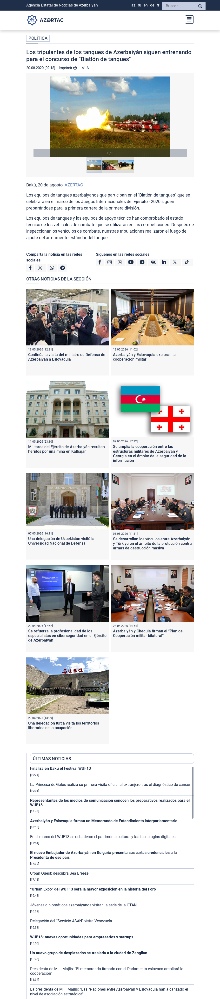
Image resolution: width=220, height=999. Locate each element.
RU (139, 5)
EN (146, 5)
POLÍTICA (37, 38)
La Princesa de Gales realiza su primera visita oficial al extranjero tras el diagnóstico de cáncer (110, 784)
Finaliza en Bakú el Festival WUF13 (60, 768)
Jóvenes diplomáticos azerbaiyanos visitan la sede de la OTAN (83, 905)
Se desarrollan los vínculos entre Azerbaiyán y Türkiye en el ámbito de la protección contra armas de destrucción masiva (152, 543)
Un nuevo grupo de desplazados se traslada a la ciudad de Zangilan (88, 953)
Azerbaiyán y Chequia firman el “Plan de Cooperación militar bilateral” (148, 633)
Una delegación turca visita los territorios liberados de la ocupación (63, 725)
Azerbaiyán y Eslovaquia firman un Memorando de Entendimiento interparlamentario (103, 821)
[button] (110, 116)
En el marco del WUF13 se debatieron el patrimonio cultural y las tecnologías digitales (102, 836)
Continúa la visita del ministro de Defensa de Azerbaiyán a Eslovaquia (66, 357)
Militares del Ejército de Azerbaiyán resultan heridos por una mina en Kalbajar (66, 449)
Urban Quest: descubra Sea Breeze (59, 873)
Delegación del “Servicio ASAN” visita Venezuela (71, 921)
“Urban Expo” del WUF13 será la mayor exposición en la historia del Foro (93, 889)
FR (158, 5)
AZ (133, 5)
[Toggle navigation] (188, 19)
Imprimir (68, 68)
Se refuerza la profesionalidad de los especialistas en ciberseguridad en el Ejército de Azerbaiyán (67, 636)
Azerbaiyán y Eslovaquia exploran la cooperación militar (144, 357)
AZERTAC (74, 184)
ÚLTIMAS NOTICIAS (52, 758)
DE (152, 5)
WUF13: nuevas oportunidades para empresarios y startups (81, 937)
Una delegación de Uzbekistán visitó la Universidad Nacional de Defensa (61, 541)
